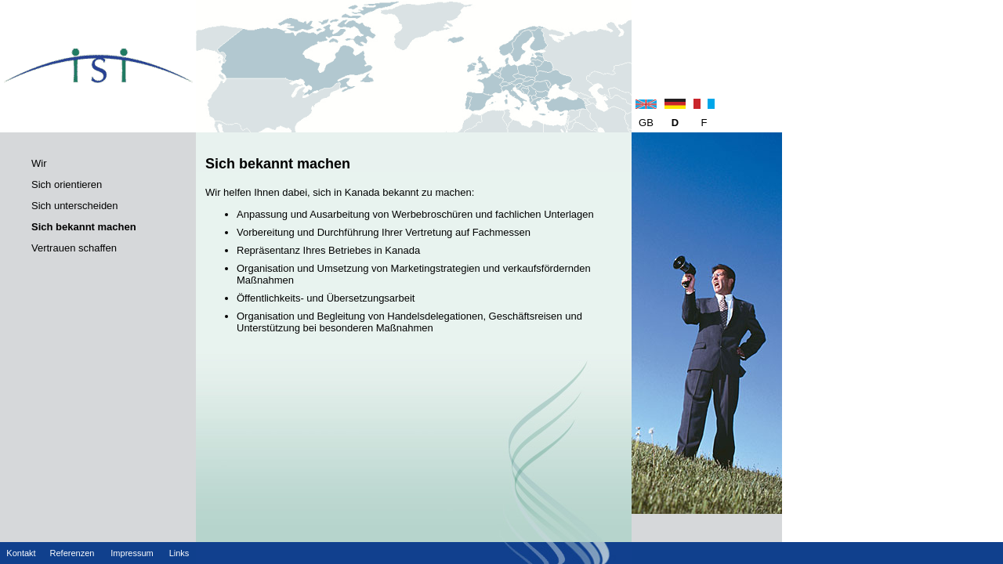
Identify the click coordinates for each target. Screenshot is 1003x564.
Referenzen (72, 553)
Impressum (131, 553)
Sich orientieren (66, 184)
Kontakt (20, 553)
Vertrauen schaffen (74, 248)
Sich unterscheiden (74, 206)
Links (179, 553)
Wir (39, 163)
